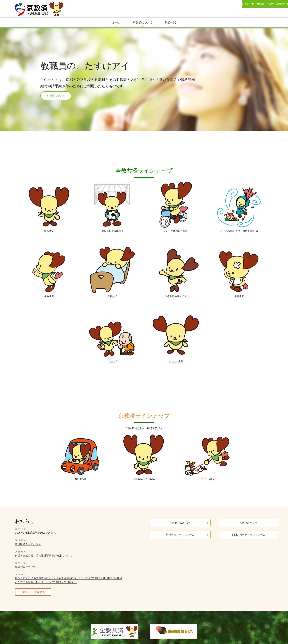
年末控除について (25, 572)
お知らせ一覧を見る (33, 597)
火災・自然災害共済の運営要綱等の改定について (43, 561)
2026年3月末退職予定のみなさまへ (35, 538)
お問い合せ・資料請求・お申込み (239, 5)
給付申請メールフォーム (180, 546)
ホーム (116, 22)
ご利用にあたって (180, 530)
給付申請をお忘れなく (28, 549)
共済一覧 (170, 22)
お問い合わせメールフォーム (248, 546)
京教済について (142, 22)
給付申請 (277, 5)
